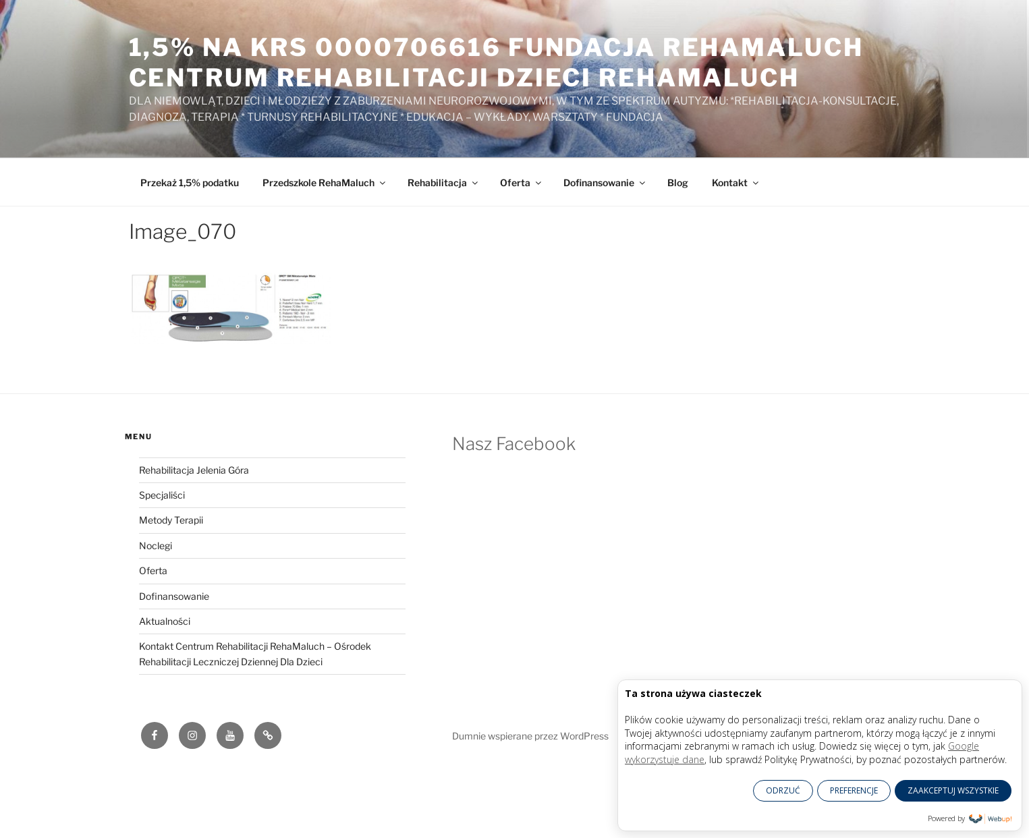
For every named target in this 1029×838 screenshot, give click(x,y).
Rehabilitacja (444, 182)
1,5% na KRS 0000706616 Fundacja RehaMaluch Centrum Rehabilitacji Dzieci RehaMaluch (496, 62)
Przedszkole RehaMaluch (324, 182)
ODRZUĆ (783, 790)
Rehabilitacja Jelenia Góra (194, 470)
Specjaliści (162, 495)
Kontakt (736, 182)
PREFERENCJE (854, 790)
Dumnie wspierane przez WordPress (530, 736)
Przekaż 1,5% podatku (189, 182)
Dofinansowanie (605, 182)
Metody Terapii (171, 520)
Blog (677, 182)
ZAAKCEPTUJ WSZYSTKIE (953, 790)
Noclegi (155, 545)
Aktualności (164, 621)
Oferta (521, 182)
